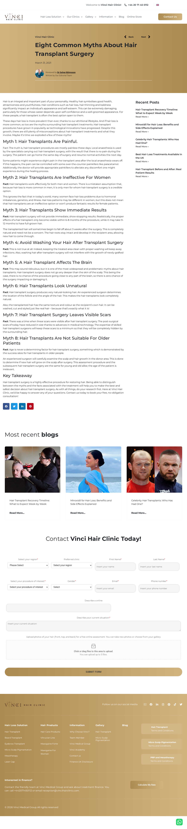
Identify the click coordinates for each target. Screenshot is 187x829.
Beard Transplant (13, 737)
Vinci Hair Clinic (44, 37)
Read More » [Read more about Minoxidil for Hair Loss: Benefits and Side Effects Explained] (142, 131)
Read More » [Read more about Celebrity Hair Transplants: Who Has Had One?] (142, 146)
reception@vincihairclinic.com (61, 790)
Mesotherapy (11, 755)
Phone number (159, 581)
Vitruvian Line (48, 737)
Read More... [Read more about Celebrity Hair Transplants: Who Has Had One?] (138, 513)
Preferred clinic (71, 559)
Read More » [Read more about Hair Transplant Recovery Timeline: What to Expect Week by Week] (142, 116)
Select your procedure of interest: (28, 581)
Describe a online (93, 600)
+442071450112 (23, 790)
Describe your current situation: (93, 617)
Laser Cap (10, 761)
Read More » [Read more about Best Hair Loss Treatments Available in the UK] (142, 161)
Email (115, 581)
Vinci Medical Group (80, 743)
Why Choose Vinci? (80, 731)
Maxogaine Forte (49, 743)
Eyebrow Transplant (15, 743)
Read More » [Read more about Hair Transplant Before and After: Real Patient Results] (142, 176)
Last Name (159, 559)
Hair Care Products (50, 731)
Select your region (28, 559)
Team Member (77, 737)
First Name (115, 559)
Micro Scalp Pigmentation (18, 749)
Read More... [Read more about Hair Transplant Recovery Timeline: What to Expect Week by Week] (16, 513)
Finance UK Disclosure (81, 761)
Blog (125, 725)
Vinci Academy (77, 749)
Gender (72, 581)
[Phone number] (159, 588)
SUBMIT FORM (93, 671)
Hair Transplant (12, 731)
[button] (6, 406)
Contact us (75, 755)
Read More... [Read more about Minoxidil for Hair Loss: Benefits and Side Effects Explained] (77, 513)
